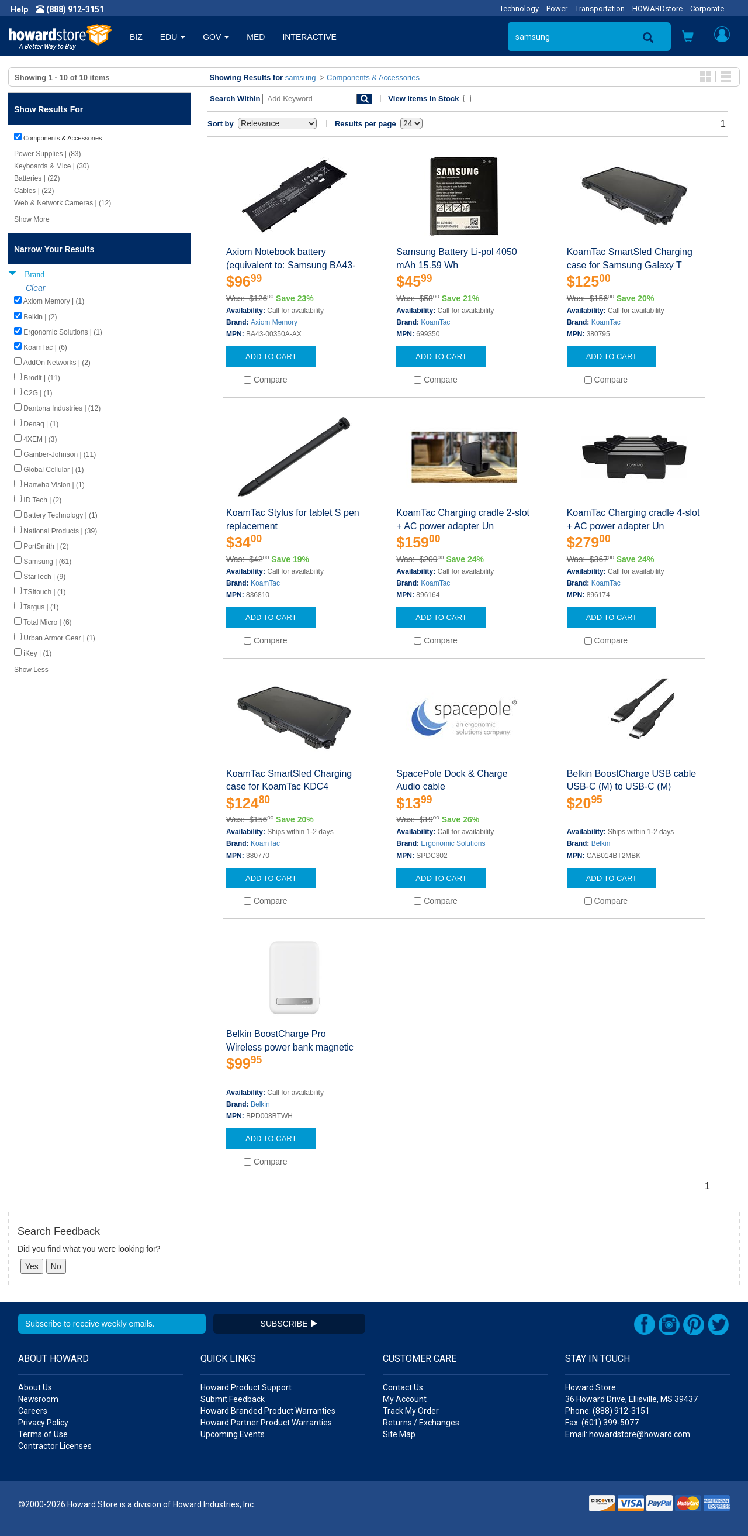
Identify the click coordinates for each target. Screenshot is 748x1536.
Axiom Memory (274, 322)
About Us (35, 1387)
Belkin (601, 843)
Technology (519, 8)
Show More (32, 219)
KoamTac (435, 322)
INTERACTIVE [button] (309, 37)
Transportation (600, 8)
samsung (300, 77)
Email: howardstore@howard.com (627, 1434)
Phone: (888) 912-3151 (607, 1411)
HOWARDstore (657, 8)
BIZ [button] (136, 37)
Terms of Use (43, 1434)
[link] (558, 1507)
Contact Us (403, 1387)
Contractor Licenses (55, 1446)
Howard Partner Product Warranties (266, 1422)
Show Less (31, 670)
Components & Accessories (373, 77)
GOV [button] (216, 37)
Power (556, 8)
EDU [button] (172, 37)
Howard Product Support (246, 1387)
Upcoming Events (232, 1434)
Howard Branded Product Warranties (267, 1411)
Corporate (707, 8)
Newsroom (38, 1399)
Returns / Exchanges (421, 1422)
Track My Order (411, 1411)
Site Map (399, 1434)
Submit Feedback (232, 1399)
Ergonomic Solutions (453, 843)
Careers (32, 1411)
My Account (405, 1399)
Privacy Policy (43, 1422)
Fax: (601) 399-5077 (602, 1422)
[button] (687, 37)
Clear (35, 287)
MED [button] (256, 37)
